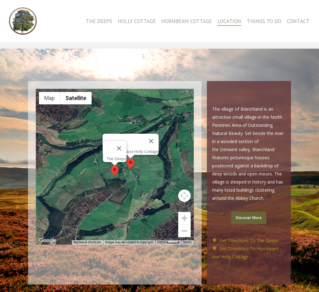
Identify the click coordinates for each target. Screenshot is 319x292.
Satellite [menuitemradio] (75, 98)
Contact (298, 24)
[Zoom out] (184, 231)
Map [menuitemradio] (49, 98)
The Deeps (99, 24)
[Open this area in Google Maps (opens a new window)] (47, 241)
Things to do (264, 24)
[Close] (118, 148)
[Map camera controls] (184, 195)
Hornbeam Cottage (186, 24)
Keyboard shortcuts (87, 242)
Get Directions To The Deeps (249, 240)
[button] (115, 171)
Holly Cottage (137, 24)
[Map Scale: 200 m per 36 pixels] (168, 242)
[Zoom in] (184, 218)
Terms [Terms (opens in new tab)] (187, 242)
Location (229, 24)
